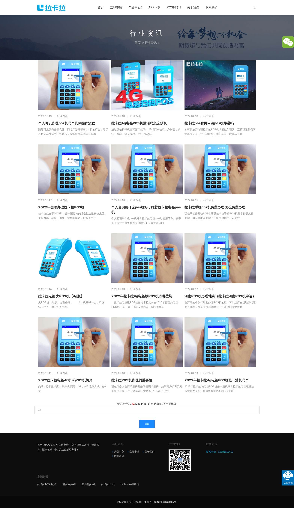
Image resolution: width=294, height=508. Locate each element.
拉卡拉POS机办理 (47, 484)
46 (147, 403)
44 (141, 403)
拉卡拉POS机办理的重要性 (131, 380)
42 (136, 403)
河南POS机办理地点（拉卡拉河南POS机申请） (220, 296)
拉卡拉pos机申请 (130, 484)
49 (156, 403)
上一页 (126, 403)
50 (159, 403)
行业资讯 (151, 42)
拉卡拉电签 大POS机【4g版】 (61, 296)
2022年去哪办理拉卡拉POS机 (61, 207)
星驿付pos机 (89, 484)
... (131, 403)
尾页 (173, 403)
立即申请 (116, 7)
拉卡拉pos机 (108, 484)
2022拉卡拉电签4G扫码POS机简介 (65, 380)
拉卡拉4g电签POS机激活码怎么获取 (139, 123)
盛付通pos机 (69, 484)
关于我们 (193, 7)
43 (138, 403)
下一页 (167, 403)
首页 (101, 7)
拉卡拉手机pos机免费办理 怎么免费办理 (214, 207)
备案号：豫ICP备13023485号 (160, 501)
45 (144, 403)
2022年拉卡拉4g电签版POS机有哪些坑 (141, 296)
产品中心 (134, 7)
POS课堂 (173, 7)
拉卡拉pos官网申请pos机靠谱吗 (209, 123)
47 (150, 403)
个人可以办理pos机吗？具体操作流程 (66, 123)
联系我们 (212, 7)
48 (153, 403)
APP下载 (154, 7)
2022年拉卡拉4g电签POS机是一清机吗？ (216, 380)
